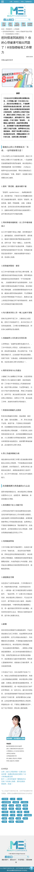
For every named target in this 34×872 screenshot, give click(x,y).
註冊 (11, 1)
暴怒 (5, 818)
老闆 (5, 805)
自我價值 (28, 815)
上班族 (5, 815)
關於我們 (5, 859)
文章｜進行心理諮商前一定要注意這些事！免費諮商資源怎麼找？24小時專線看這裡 (13, 774)
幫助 (22, 1)
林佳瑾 (5, 799)
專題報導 (9, 29)
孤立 (25, 818)
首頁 (2, 29)
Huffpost (25, 802)
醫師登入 (29, 1)
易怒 (12, 818)
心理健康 (16, 29)
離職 (13, 812)
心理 (12, 805)
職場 (18, 805)
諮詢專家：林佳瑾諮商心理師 (16, 738)
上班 (13, 815)
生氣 (18, 818)
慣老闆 (16, 802)
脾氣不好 (20, 821)
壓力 (12, 808)
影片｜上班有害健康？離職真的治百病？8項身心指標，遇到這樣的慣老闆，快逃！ (13, 781)
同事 (18, 808)
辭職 (25, 805)
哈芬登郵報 (7, 802)
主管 (20, 799)
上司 (13, 799)
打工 (27, 812)
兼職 (5, 808)
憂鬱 (20, 812)
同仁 (25, 808)
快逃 (5, 821)
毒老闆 (5, 812)
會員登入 (16, 1)
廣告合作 (13, 859)
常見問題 (21, 859)
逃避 (12, 821)
